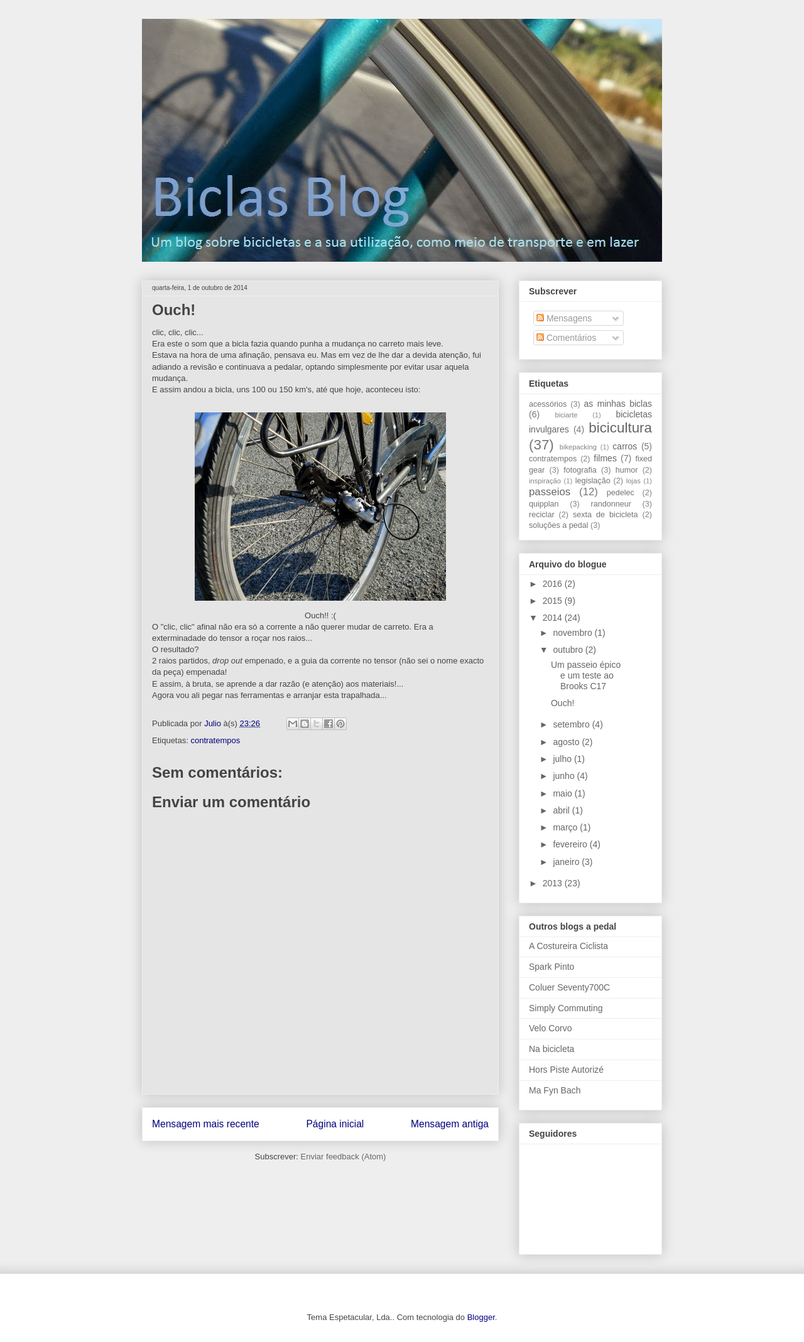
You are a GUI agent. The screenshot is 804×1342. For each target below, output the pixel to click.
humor (627, 470)
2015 (554, 601)
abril (562, 810)
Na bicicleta (551, 1049)
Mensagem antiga (450, 1124)
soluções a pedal (559, 525)
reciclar (542, 514)
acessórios (548, 404)
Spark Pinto (551, 967)
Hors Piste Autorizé (566, 1070)
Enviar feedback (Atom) (343, 1156)
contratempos (215, 740)
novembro (573, 633)
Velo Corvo (550, 1028)
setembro (572, 724)
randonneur (610, 504)
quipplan (544, 504)
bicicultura (620, 428)
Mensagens (564, 318)
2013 (554, 883)
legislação (593, 480)
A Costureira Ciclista (568, 946)
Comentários (566, 338)
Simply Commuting (565, 1008)
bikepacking (578, 447)
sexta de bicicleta (605, 514)
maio (563, 793)
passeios (549, 492)
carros (624, 446)
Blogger (481, 1317)
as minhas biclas (618, 404)
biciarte (566, 415)
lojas (633, 481)
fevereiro (571, 844)
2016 (554, 584)
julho (563, 759)
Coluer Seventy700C (569, 987)
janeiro (567, 862)
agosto (567, 742)
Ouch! (562, 703)
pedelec (620, 492)
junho (565, 776)
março (566, 827)
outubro (569, 650)
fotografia (580, 470)
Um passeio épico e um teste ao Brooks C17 (586, 675)
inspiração (545, 481)
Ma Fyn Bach (554, 1090)
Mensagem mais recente (205, 1124)
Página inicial (335, 1124)
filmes (605, 458)
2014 (554, 618)
